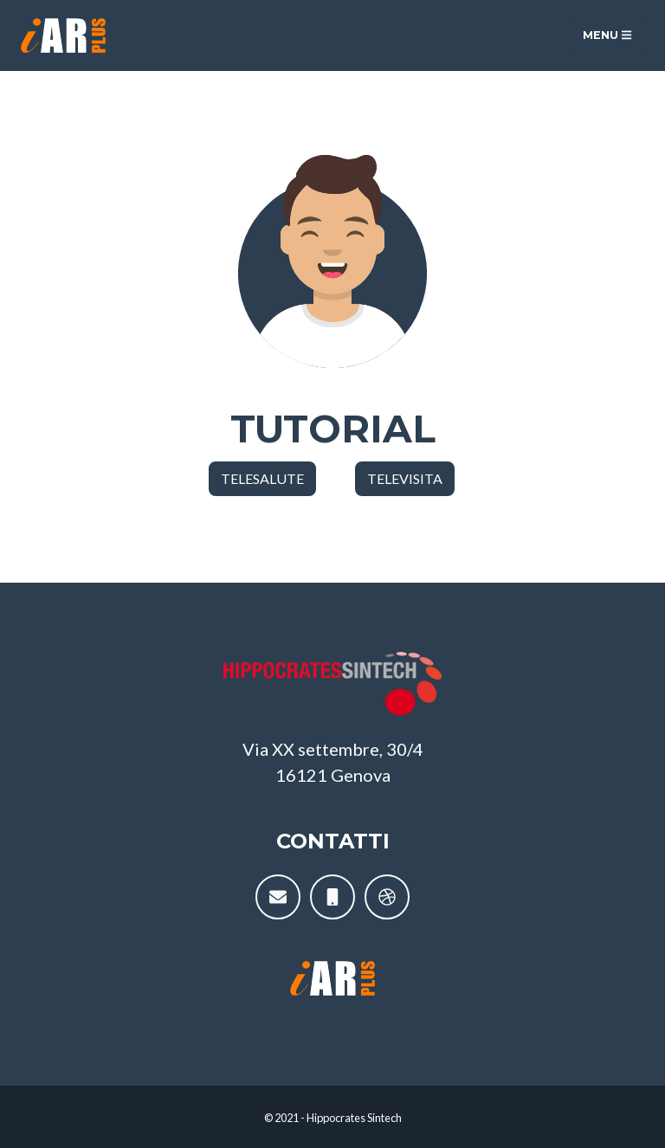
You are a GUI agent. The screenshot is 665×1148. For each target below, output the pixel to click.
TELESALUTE (262, 478)
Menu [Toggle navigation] (607, 35)
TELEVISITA (404, 478)
